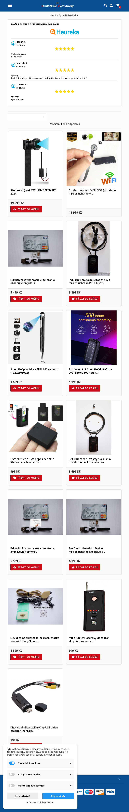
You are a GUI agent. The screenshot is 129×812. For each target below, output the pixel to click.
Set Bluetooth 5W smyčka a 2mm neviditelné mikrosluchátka (90, 460)
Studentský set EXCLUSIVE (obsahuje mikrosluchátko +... (92, 191)
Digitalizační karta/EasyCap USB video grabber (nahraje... (34, 729)
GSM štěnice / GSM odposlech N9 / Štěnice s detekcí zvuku (32, 460)
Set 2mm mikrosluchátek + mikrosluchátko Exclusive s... (87, 550)
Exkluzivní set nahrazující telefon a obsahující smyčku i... (32, 281)
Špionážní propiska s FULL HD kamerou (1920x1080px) (34, 371)
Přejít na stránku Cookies (40, 802)
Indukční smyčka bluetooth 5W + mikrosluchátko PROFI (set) (89, 281)
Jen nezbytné (22, 796)
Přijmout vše (58, 796)
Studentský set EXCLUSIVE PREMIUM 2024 (33, 191)
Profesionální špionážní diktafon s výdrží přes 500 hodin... (90, 371)
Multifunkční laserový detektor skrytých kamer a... (89, 639)
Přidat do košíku (26, 209)
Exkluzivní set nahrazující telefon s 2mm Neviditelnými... (32, 550)
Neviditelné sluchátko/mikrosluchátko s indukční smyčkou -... (34, 639)
